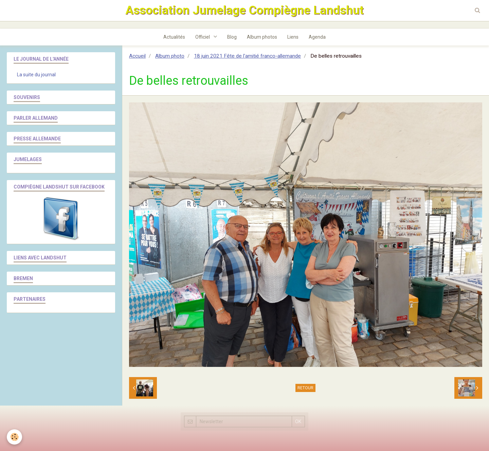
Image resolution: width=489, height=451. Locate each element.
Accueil (137, 56)
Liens (292, 37)
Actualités (174, 37)
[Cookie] (14, 437)
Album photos (262, 37)
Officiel (203, 37)
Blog (232, 37)
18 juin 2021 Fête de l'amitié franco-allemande (247, 56)
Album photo (169, 56)
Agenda (317, 37)
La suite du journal (36, 74)
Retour (305, 388)
